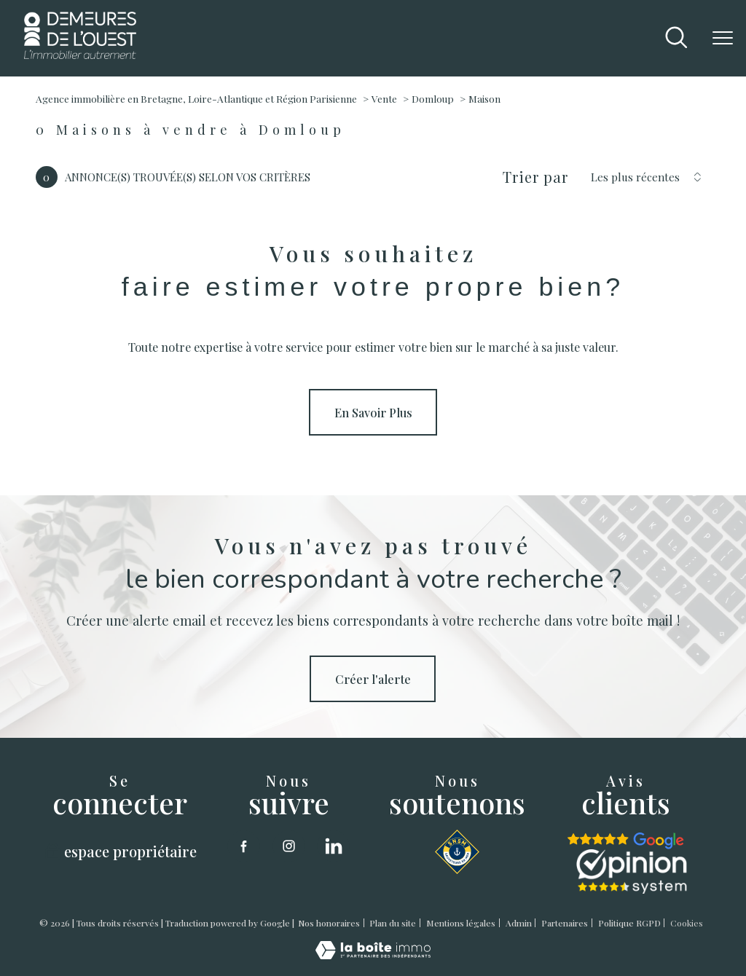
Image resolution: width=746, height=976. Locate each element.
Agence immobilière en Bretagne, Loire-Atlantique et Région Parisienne (196, 98)
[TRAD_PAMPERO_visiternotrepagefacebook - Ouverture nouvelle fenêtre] (243, 846)
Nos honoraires (329, 923)
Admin (519, 923)
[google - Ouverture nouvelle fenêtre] (626, 841)
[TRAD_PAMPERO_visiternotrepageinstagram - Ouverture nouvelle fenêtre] (288, 846)
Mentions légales (460, 923)
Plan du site (392, 923)
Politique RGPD (629, 923)
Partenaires (564, 923)
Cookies (686, 923)
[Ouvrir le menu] (722, 38)
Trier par (535, 177)
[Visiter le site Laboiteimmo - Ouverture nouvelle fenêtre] (373, 954)
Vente (384, 98)
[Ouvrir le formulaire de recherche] (676, 38)
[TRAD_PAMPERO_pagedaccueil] (80, 54)
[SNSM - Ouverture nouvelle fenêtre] (457, 852)
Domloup (433, 98)
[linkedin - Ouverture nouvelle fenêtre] (333, 846)
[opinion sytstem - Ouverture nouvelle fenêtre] (631, 871)
